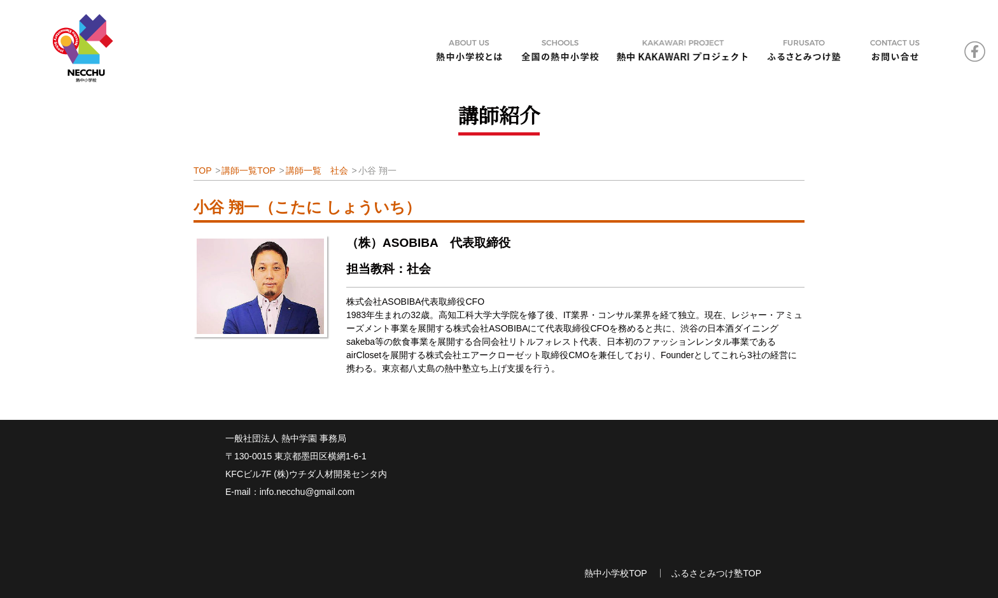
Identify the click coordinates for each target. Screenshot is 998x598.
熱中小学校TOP (615, 573)
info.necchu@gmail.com (307, 492)
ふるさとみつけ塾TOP (716, 573)
